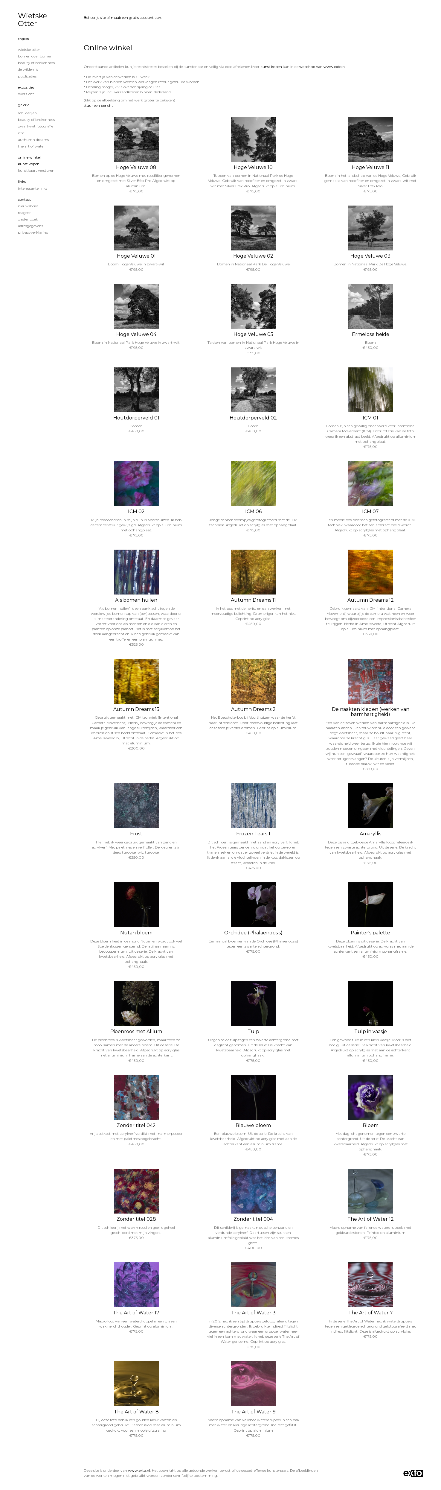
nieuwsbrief (28, 206)
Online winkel (29, 157)
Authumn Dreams (33, 139)
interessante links (32, 188)
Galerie (23, 105)
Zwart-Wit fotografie (35, 126)
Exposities (26, 87)
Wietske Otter (32, 19)
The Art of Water (31, 146)
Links (22, 181)
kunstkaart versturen (36, 170)
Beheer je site (95, 17)
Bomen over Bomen (35, 56)
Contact (24, 199)
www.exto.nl (139, 1470)
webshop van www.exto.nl (322, 66)
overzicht (26, 94)
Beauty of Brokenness (36, 62)
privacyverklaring (33, 232)
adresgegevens (30, 226)
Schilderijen (27, 113)
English (23, 39)
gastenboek (28, 219)
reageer (24, 212)
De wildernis (28, 69)
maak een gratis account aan (136, 17)
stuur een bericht (98, 105)
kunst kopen (271, 66)
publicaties (27, 76)
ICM (21, 133)
